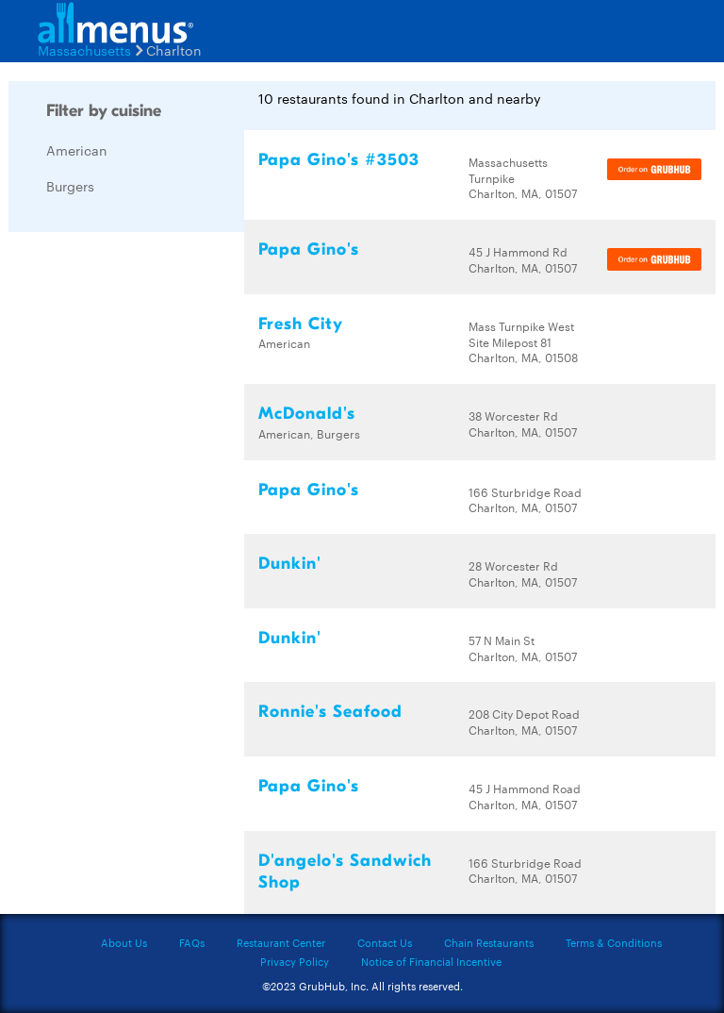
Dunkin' (289, 563)
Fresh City (300, 324)
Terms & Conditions (614, 942)
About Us (124, 942)
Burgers (70, 185)
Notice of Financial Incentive (431, 961)
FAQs (192, 942)
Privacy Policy (294, 961)
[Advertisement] (149, 529)
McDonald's (306, 413)
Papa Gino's (308, 249)
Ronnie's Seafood (330, 712)
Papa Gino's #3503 (339, 160)
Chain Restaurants (489, 942)
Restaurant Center (281, 942)
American (76, 150)
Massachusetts (84, 50)
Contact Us (384, 942)
